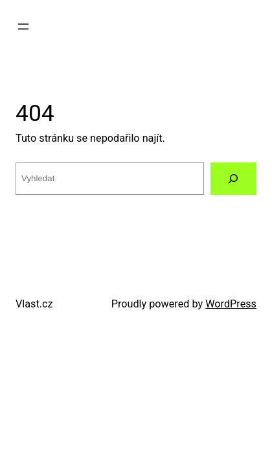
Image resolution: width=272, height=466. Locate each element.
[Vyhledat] (233, 178)
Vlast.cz (34, 304)
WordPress (230, 304)
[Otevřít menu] (23, 26)
